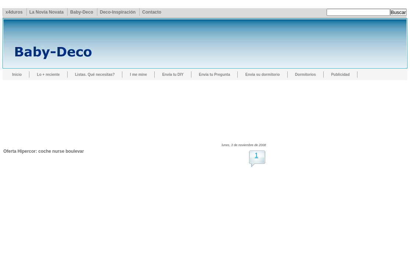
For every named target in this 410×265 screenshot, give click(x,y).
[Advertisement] (137, 104)
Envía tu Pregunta (214, 75)
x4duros (14, 12)
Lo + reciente (48, 75)
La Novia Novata (46, 12)
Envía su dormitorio (262, 75)
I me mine (138, 75)
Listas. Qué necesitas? (95, 75)
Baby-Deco (81, 12)
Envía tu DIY (172, 75)
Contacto (151, 12)
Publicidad (340, 75)
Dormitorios (305, 75)
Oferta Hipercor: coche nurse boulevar (43, 151)
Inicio (17, 75)
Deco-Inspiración (118, 12)
